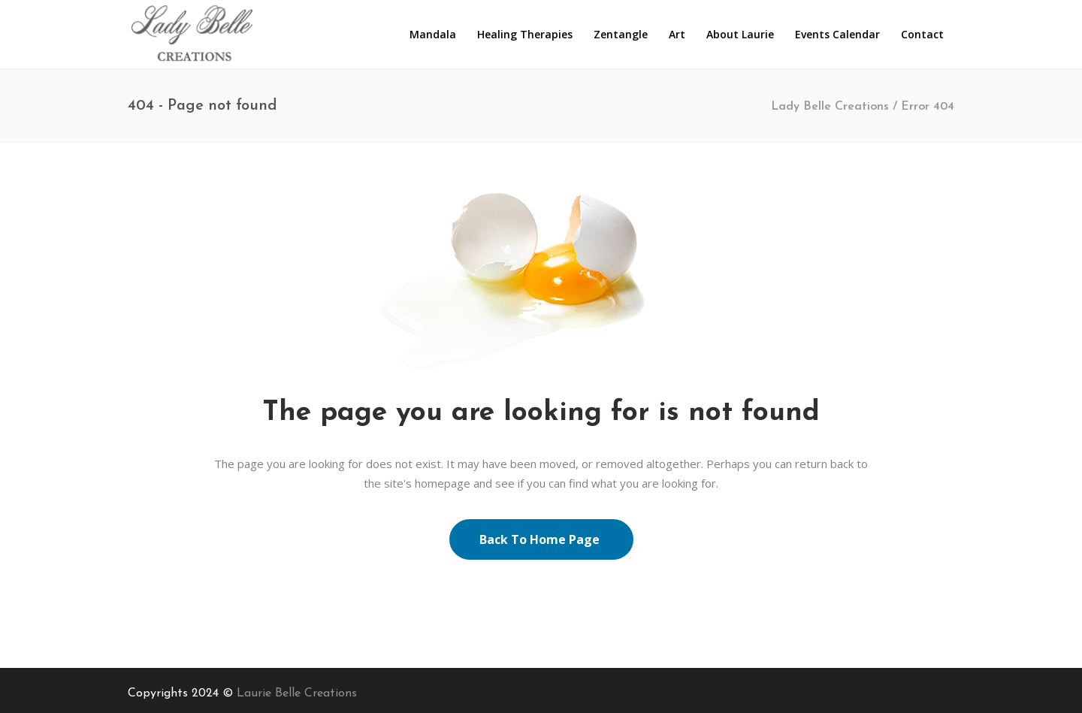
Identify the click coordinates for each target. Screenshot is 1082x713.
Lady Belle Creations (830, 107)
